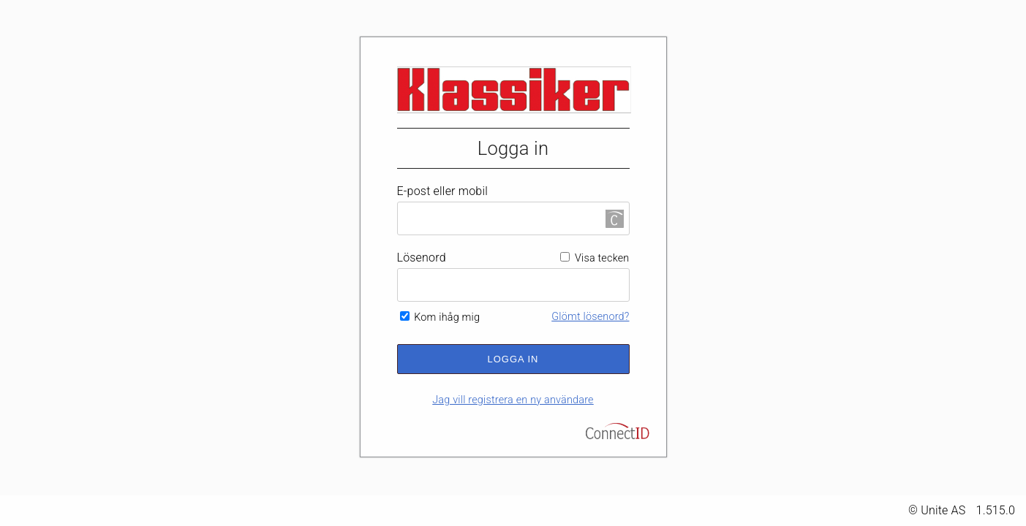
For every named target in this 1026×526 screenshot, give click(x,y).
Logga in (513, 359)
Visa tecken (594, 258)
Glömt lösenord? (590, 316)
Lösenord (421, 257)
